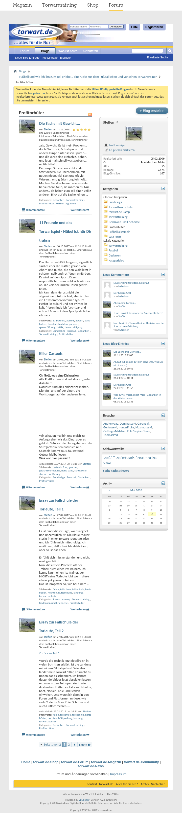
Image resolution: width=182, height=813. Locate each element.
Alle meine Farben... (124, 303)
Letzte (85, 745)
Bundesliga (59, 330)
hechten (62, 324)
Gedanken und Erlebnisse (53, 603)
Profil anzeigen (115, 145)
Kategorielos (116, 260)
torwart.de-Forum (74, 762)
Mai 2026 (136, 490)
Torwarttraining (59, 5)
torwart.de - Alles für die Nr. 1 (119, 784)
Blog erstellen (152, 110)
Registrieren (154, 27)
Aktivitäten (90, 51)
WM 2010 (115, 237)
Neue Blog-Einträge (27, 57)
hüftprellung (65, 592)
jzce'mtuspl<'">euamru (133, 457)
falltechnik (78, 589)
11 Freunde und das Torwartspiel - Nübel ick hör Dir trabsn (65, 231)
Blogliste (65, 57)
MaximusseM (143, 427)
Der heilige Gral (122, 292)
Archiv (145, 784)
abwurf (79, 320)
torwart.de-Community (141, 762)
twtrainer (123, 286)
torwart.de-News (91, 766)
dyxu (107, 462)
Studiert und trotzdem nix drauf (131, 282)
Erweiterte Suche (157, 57)
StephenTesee (141, 431)
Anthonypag (110, 423)
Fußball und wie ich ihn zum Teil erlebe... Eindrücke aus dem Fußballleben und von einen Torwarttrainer (88, 77)
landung (78, 592)
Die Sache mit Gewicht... (59, 123)
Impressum (118, 774)
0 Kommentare (35, 210)
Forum (116, 5)
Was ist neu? (67, 51)
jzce (154, 457)
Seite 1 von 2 (52, 744)
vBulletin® (84, 799)
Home (25, 762)
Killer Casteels (50, 353)
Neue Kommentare (116, 275)
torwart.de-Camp (119, 212)
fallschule (65, 589)
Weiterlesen (78, 210)
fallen (56, 589)
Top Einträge (50, 57)
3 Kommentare (35, 609)
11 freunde (59, 320)
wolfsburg (54, 474)
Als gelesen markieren (119, 150)
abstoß (70, 320)
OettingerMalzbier (114, 431)
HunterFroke (126, 427)
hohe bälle (67, 470)
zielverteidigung (73, 327)
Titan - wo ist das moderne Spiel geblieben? (138, 313)
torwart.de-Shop (45, 762)
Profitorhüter (46, 203)
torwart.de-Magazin (106, 762)
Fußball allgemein (66, 203)
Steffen (87, 463)
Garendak (143, 423)
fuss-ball (52, 324)
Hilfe (134, 27)
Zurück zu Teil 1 (49, 653)
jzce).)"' (109, 457)
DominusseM (128, 423)
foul (65, 467)
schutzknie (80, 470)
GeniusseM (110, 427)
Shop (92, 5)
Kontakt (92, 784)
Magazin (22, 5)
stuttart (43, 474)
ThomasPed (110, 435)
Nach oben (158, 784)
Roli (129, 431)
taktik (60, 327)
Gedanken (58, 200)
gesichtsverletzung (49, 470)
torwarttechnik (47, 596)
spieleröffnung (47, 327)
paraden (73, 324)
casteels (57, 467)
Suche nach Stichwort (116, 470)
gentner (73, 467)
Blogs (45, 51)
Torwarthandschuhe (121, 207)
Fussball (71, 330)
